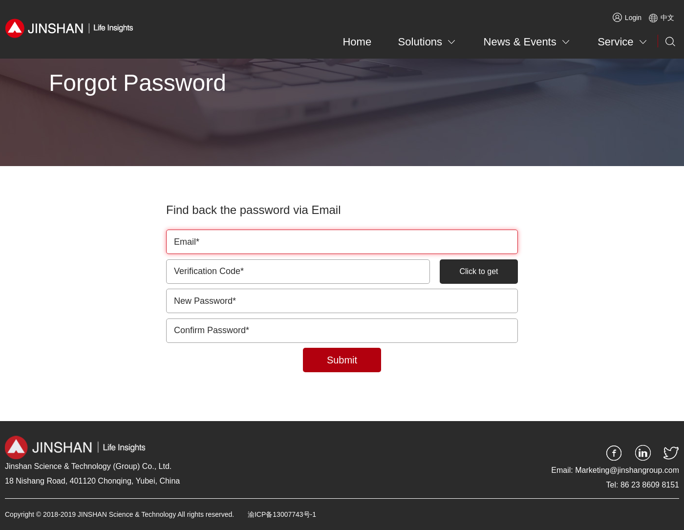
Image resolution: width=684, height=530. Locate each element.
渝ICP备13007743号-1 (282, 514)
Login (627, 17)
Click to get (478, 271)
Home (356, 42)
